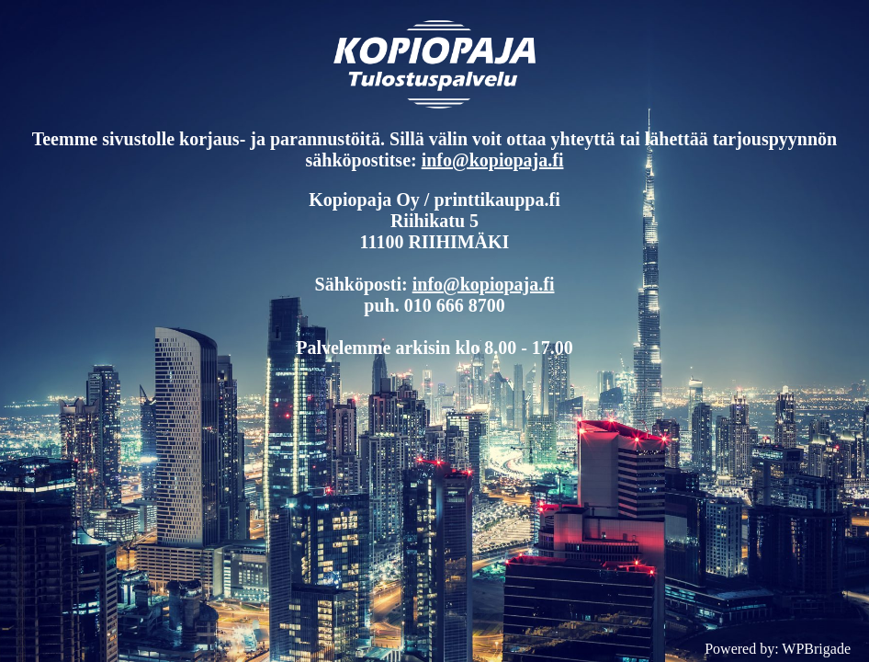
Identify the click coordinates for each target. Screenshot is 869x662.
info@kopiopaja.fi (493, 160)
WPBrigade (816, 648)
